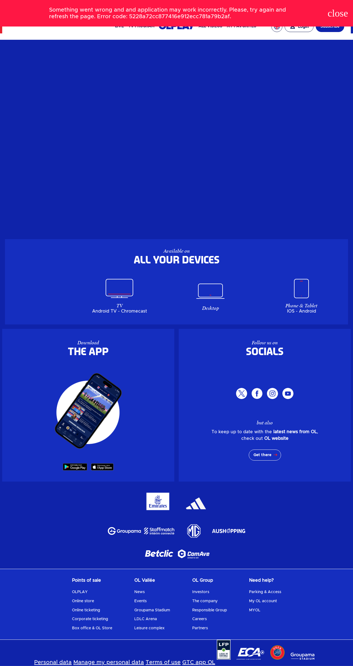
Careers (199, 619)
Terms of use (163, 662)
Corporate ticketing (90, 619)
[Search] (176, 6)
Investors (200, 592)
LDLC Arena (145, 619)
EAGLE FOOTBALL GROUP (285, 5)
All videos (210, 26)
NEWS (34, 7)
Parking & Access (265, 592)
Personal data (53, 662)
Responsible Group (209, 610)
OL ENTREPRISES (326, 6)
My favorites (241, 26)
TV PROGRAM (141, 26)
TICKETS (52, 7)
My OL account (263, 601)
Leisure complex (149, 628)
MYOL (254, 610)
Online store (83, 601)
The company (205, 601)
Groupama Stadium (152, 610)
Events (140, 601)
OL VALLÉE (245, 5)
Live (119, 26)
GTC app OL (198, 662)
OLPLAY (80, 592)
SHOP (69, 7)
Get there (262, 455)
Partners (200, 628)
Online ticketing (86, 610)
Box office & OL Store (92, 628)
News (139, 592)
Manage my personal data (108, 662)
